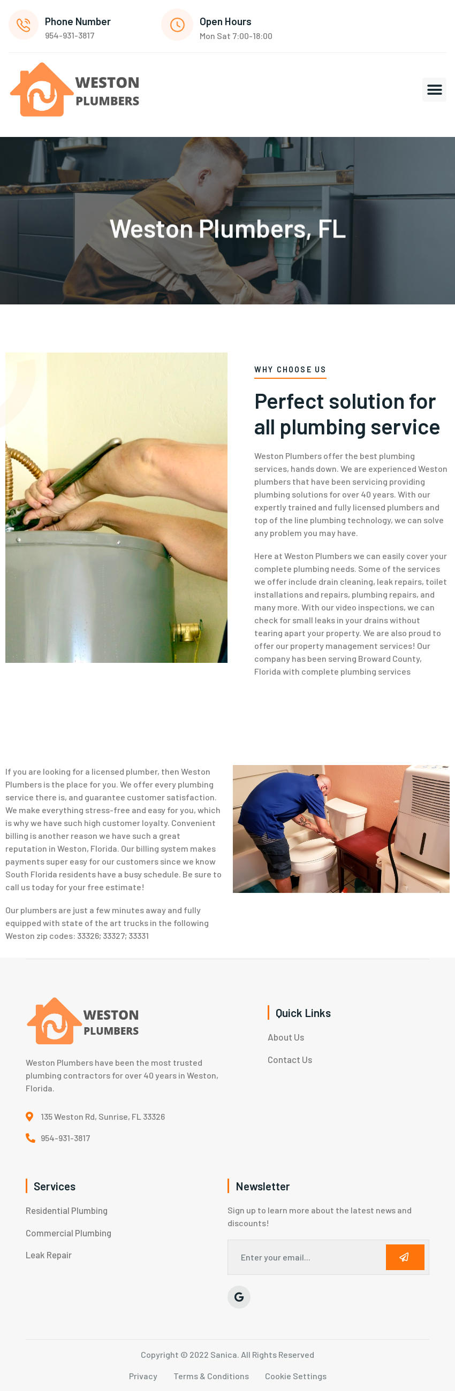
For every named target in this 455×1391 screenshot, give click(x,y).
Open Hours (226, 21)
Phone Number (78, 21)
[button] (434, 90)
